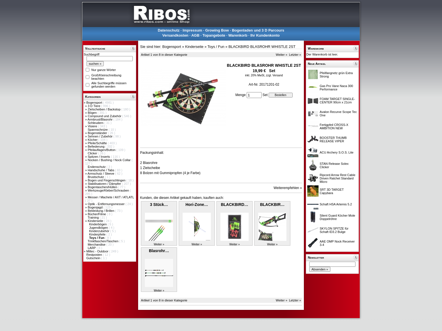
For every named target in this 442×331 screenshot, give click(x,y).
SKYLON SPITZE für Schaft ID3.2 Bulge (334, 230)
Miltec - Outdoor (97, 251)
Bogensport (94, 102)
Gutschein (93, 258)
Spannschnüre (98, 129)
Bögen (93, 112)
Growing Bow (217, 30)
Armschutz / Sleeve (101, 173)
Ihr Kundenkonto (265, 35)
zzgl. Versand (274, 75)
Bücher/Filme (97, 214)
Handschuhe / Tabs (101, 170)
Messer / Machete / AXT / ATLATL (111, 197)
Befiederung (96, 146)
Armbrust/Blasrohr (101, 119)
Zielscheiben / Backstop (104, 109)
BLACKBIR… (272, 204)
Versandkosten (175, 35)
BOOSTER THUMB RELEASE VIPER (333, 139)
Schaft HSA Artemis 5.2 (336, 204)
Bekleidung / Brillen (101, 210)
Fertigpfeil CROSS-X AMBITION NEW (334, 126)
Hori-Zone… (196, 204)
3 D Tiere (94, 106)
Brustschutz (96, 177)
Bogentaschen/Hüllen (103, 187)
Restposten (94, 254)
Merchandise (97, 244)
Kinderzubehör (99, 231)
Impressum (192, 30)
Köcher (93, 139)
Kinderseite (96, 221)
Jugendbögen (99, 227)
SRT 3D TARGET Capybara (332, 191)
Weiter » (281, 54)
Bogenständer (98, 133)
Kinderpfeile (97, 234)
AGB (195, 35)
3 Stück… (159, 204)
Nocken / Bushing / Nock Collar (109, 160)
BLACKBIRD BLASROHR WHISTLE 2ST (261, 47)
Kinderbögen (98, 224)
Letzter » (295, 54)
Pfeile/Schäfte (98, 143)
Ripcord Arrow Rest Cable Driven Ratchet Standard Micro (337, 178)
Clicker (93, 153)
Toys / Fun (215, 47)
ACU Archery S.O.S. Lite (336, 152)
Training (94, 217)
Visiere (93, 126)
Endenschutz (97, 166)
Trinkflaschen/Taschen (103, 241)
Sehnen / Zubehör (100, 136)
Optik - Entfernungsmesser (106, 204)
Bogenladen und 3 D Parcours (258, 30)
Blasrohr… (159, 250)
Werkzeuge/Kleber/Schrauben (109, 190)
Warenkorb (237, 35)
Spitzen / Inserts (99, 156)
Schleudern (96, 123)
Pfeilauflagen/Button (102, 150)
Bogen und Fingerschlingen (107, 180)
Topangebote (213, 35)
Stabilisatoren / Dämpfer (105, 183)
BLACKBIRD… (234, 204)
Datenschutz (169, 30)
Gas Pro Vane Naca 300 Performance (336, 87)
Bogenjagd (95, 207)
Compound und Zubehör (105, 116)
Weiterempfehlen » (288, 188)
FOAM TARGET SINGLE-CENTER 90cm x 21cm (337, 100)
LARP (92, 248)
